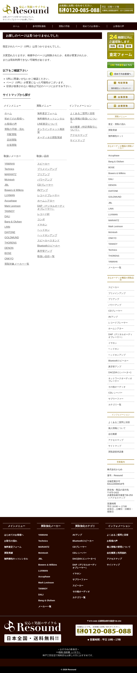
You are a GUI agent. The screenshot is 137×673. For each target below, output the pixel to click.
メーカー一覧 (114, 267)
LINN (7, 227)
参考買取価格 (39, 26)
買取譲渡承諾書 (115, 451)
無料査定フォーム (47, 113)
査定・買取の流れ (117, 124)
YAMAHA (9, 163)
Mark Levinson (12, 206)
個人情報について (117, 428)
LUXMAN (9, 195)
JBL (6, 185)
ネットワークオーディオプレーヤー (120, 379)
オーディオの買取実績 (49, 137)
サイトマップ (77, 140)
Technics (9, 169)
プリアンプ (43, 174)
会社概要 (112, 434)
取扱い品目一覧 (46, 256)
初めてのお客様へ (91, 26)
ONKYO (8, 258)
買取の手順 (64, 26)
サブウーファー (115, 398)
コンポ (41, 219)
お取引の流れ (10, 541)
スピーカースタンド (48, 240)
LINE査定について (47, 124)
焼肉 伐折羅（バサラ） (70, 652)
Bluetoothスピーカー (48, 245)
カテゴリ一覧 (114, 404)
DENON (8, 248)
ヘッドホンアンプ (47, 235)
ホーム (16, 26)
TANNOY (9, 211)
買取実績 (112, 130)
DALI (7, 216)
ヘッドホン (43, 230)
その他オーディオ (117, 387)
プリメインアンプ (47, 169)
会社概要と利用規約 (116, 553)
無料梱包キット (115, 136)
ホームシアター (46, 200)
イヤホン (42, 224)
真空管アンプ (44, 251)
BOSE (7, 253)
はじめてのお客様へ (14, 535)
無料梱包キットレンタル (50, 118)
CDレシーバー (115, 392)
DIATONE (9, 232)
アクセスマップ (78, 135)
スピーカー (43, 163)
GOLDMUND (11, 237)
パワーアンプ (44, 179)
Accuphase (10, 200)
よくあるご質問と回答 (82, 113)
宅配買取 (12, 134)
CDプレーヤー (45, 185)
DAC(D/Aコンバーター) (119, 372)
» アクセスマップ (116, 498)
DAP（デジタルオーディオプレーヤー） (120, 335)
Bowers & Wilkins (14, 190)
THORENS (10, 242)
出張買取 (12, 145)
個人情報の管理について (119, 547)
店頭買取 (12, 139)
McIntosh (9, 179)
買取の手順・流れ (14, 129)
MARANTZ (10, 174)
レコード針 (43, 214)
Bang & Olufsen (13, 221)
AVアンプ (42, 190)
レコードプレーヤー (48, 195)
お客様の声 (118, 26)
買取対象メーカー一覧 (16, 264)
